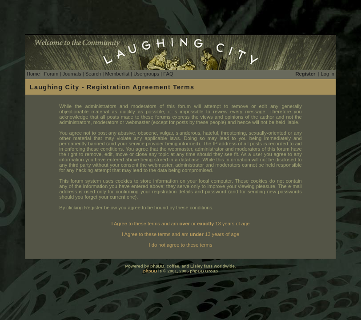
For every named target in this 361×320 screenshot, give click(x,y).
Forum (51, 73)
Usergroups (146, 73)
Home (33, 73)
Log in (327, 73)
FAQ (168, 73)
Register (306, 73)
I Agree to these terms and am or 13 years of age (181, 223)
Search (93, 73)
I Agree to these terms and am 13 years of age (180, 234)
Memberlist (117, 73)
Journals (71, 73)
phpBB (150, 270)
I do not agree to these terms (180, 245)
